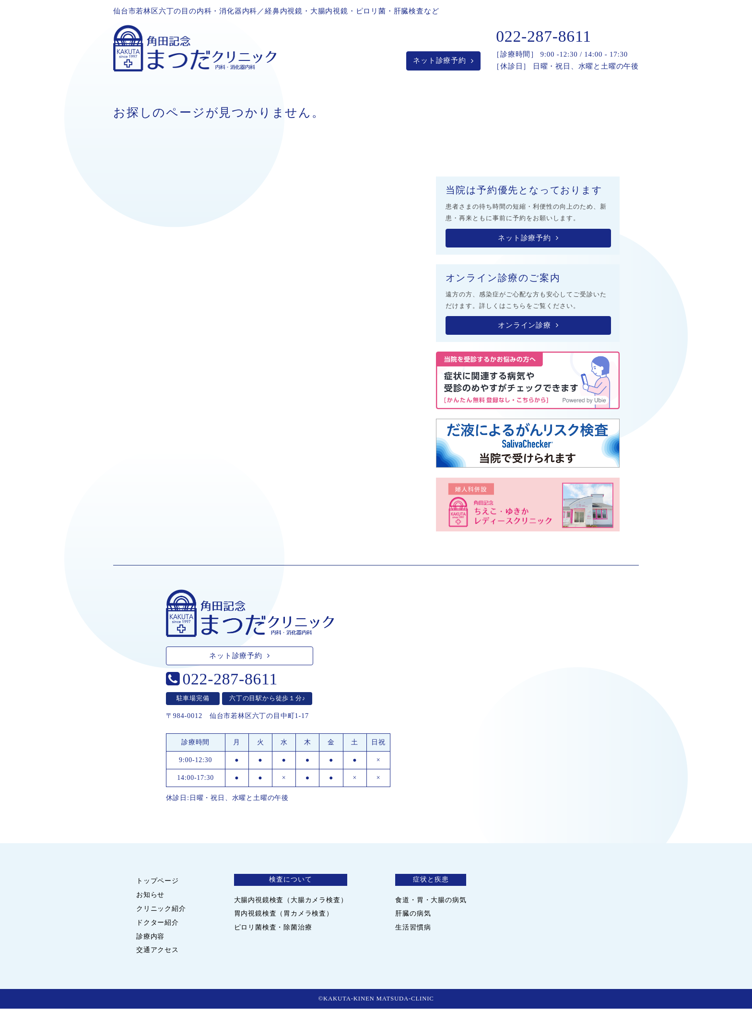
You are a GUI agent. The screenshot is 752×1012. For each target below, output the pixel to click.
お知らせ (150, 897)
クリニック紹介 (161, 911)
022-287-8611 (543, 39)
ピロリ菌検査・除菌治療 (273, 930)
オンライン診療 (528, 328)
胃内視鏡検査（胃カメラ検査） (283, 916)
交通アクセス (157, 952)
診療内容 (150, 938)
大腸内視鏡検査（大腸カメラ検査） (291, 902)
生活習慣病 (413, 930)
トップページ (157, 883)
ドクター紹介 (157, 925)
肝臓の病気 (413, 916)
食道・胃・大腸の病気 (430, 902)
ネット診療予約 (443, 63)
